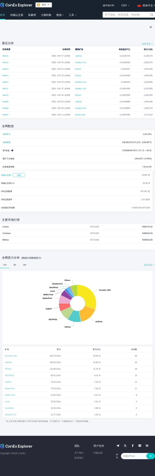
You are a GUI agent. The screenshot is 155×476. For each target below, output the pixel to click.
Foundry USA (80, 62)
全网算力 (6, 134)
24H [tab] (5, 265)
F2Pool (78, 69)
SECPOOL (9, 375)
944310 (5, 95)
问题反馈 (98, 452)
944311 (5, 88)
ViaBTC (8, 382)
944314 (5, 69)
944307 (5, 115)
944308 (5, 108)
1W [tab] (24, 265)
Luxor (7, 402)
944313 (5, 75)
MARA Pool (80, 115)
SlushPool (9, 408)
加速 (19, 175)
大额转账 (46, 15)
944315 (5, 62)
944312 (5, 82)
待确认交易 (16, 15)
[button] (144, 5)
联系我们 (79, 458)
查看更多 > (147, 43)
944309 (5, 101)
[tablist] (77, 265)
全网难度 (6, 142)
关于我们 (79, 452)
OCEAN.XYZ (10, 415)
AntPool (78, 56)
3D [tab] (14, 265)
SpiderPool (10, 388)
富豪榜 (32, 15)
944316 (5, 56)
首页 (2, 15)
